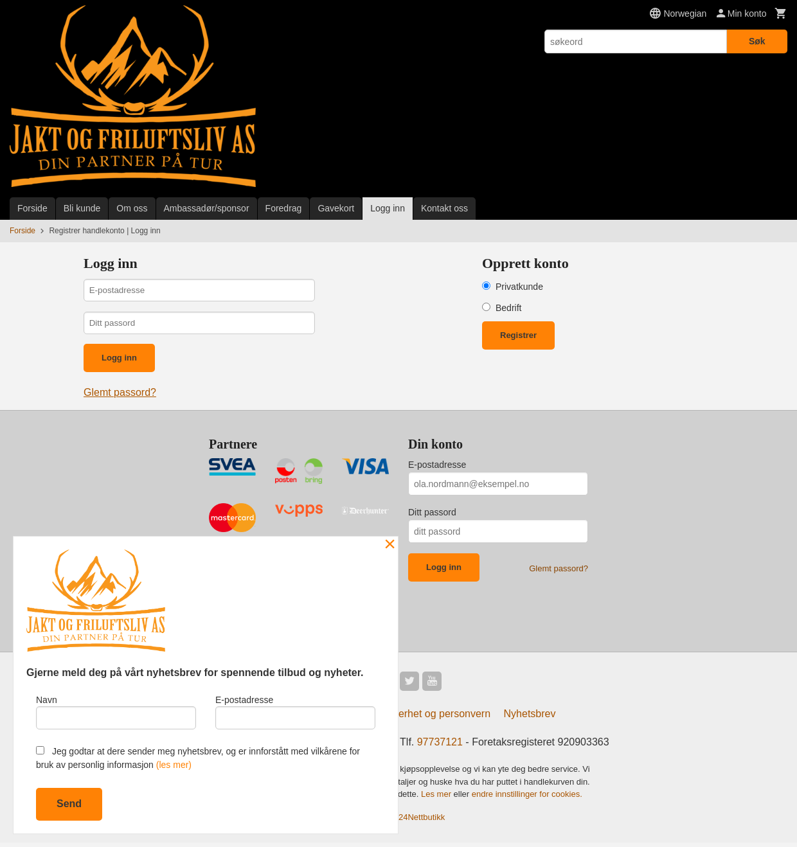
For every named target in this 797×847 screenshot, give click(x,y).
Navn (116, 711)
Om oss (131, 208)
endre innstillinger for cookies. (527, 798)
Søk (757, 41)
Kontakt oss (444, 208)
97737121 (440, 746)
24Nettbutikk (421, 821)
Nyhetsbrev (530, 718)
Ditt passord (432, 515)
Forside (32, 208)
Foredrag (283, 208)
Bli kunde (82, 208)
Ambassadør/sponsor (206, 208)
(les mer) (174, 765)
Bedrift (508, 308)
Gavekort (336, 208)
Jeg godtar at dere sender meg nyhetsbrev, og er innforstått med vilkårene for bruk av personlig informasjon (198, 758)
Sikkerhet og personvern (434, 718)
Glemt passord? (120, 395)
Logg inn (387, 208)
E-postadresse (437, 468)
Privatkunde (519, 286)
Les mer (437, 798)
